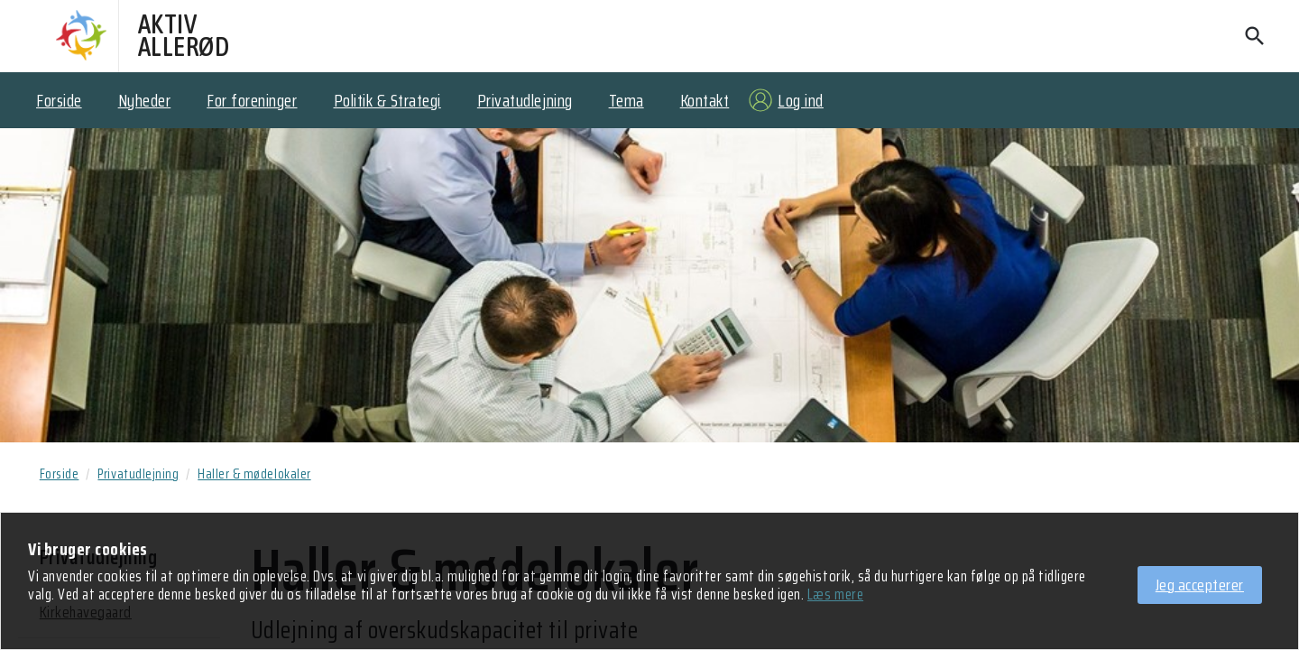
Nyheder (144, 100)
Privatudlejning (525, 100)
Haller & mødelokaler (254, 474)
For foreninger (252, 100)
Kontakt (705, 100)
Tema (626, 100)
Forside (59, 100)
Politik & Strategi (387, 100)
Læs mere (835, 595)
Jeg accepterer (1200, 585)
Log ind (801, 100)
